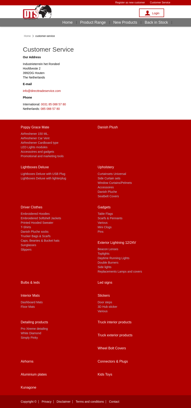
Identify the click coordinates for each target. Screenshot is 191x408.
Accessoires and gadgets (37, 151)
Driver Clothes (31, 207)
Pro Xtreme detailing (34, 328)
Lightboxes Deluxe (35, 167)
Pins (100, 231)
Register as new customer (130, 2)
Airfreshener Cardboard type (40, 142)
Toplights (103, 253)
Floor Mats (28, 306)
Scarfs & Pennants (110, 218)
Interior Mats (30, 295)
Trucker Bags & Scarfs (36, 236)
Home (67, 22)
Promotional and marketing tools (42, 156)
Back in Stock (156, 22)
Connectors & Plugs (113, 361)
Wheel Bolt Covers (112, 348)
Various (102, 222)
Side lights (105, 267)
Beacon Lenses (108, 249)
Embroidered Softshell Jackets (41, 218)
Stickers (104, 295)
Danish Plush (108, 127)
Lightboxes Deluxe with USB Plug (43, 174)
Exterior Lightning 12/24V (117, 242)
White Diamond (31, 333)
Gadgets (104, 207)
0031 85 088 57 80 (53, 104)
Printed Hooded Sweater (37, 222)
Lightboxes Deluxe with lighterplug (43, 178)
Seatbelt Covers (108, 196)
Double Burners (108, 262)
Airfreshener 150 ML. (35, 133)
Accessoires (106, 187)
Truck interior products (115, 322)
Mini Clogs (105, 227)
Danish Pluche (107, 191)
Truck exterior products (115, 335)
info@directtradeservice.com (42, 91)
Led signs (105, 282)
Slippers (26, 249)
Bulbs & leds (30, 282)
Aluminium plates (34, 374)
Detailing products (34, 322)
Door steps (105, 302)
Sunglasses (28, 245)
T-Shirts (26, 227)
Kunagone (28, 387)
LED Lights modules (34, 147)
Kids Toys (105, 374)
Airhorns (27, 361)
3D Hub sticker (107, 306)
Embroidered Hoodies (35, 213)
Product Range (93, 22)
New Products (125, 22)
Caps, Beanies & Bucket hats (40, 240)
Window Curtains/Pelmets (115, 182)
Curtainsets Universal (112, 174)
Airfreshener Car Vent (35, 138)
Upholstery (106, 167)
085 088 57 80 (50, 108)
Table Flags (105, 213)
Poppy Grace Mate (35, 127)
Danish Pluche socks (34, 231)
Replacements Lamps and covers (120, 271)
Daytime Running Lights (113, 258)
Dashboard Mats (32, 302)
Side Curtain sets (109, 178)
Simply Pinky (29, 337)
